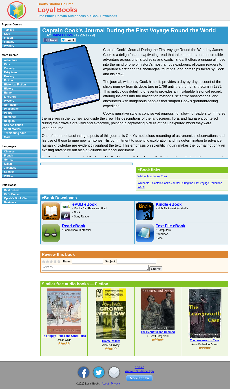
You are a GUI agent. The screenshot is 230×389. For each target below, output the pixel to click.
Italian (8, 163)
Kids (7, 33)
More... (8, 137)
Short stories (12, 129)
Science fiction (13, 125)
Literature (10, 96)
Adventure (10, 60)
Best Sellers (12, 190)
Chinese (9, 151)
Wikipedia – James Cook (152, 176)
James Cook (62, 35)
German (9, 159)
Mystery (9, 45)
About (105, 383)
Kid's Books (12, 194)
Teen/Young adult (15, 133)
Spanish (9, 171)
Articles (139, 367)
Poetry (8, 112)
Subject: (110, 261)
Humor (8, 92)
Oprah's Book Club (16, 198)
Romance (10, 116)
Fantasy (9, 41)
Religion (9, 121)
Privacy (115, 383)
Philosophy (11, 108)
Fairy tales (10, 72)
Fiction (8, 37)
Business (10, 202)
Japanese (10, 167)
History (8, 88)
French (8, 155)
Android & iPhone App (139, 371)
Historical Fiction (15, 84)
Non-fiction (11, 104)
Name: (67, 261)
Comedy (9, 68)
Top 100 (9, 29)
